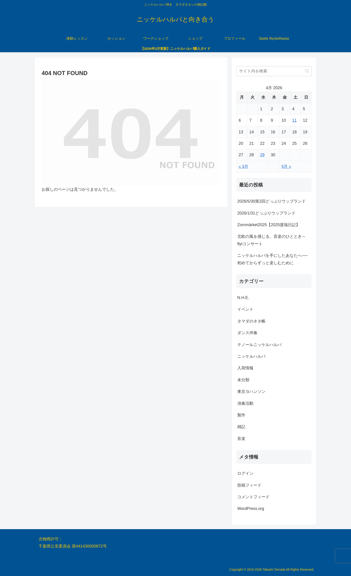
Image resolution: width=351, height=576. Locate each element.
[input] (274, 71)
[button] (307, 71)
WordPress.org (250, 508)
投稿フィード (249, 485)
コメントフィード (253, 497)
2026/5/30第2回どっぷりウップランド (271, 201)
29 (262, 155)
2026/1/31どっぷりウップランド (266, 213)
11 (294, 120)
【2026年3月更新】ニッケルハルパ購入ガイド (176, 48)
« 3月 (243, 166)
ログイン (245, 473)
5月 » (286, 166)
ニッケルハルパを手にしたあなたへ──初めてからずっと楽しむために (272, 259)
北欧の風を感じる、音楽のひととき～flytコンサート (271, 240)
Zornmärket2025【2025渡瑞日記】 (268, 225)
